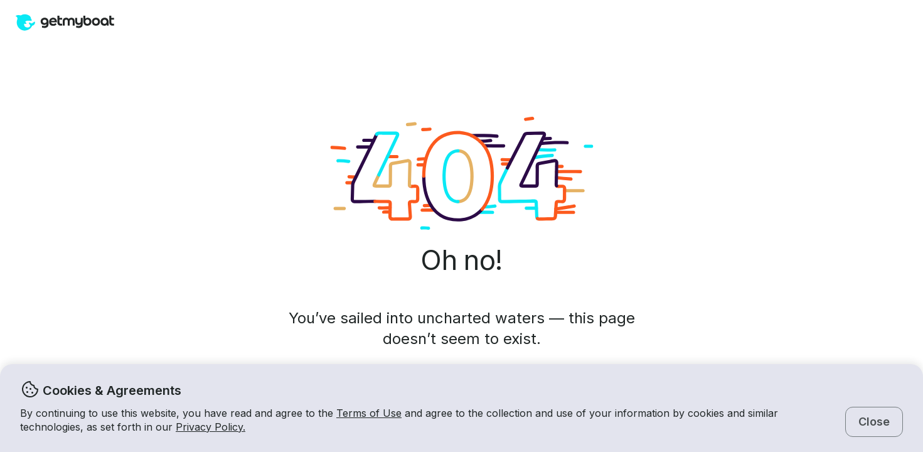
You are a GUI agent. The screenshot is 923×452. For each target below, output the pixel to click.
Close (874, 421)
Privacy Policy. (210, 427)
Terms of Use (369, 413)
